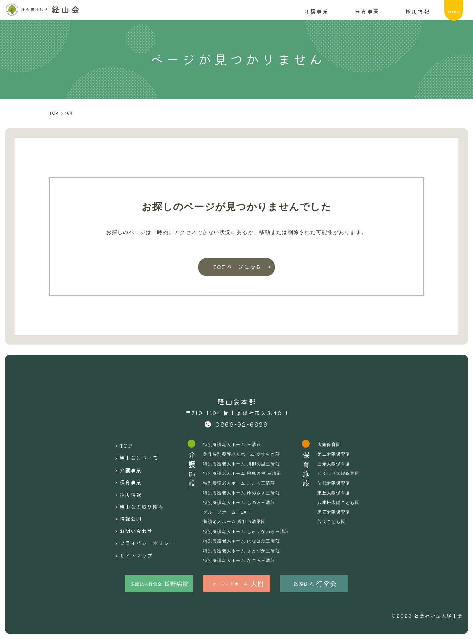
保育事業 (124, 475)
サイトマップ (130, 537)
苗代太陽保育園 (340, 483)
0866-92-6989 (242, 424)
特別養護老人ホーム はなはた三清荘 (243, 540)
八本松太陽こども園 (345, 502)
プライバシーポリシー (143, 527)
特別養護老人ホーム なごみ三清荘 (240, 560)
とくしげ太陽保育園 (345, 473)
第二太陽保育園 (340, 454)
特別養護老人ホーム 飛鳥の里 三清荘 (244, 473)
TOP (119, 444)
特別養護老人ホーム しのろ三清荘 (240, 502)
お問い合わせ (130, 516)
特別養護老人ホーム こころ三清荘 (240, 483)
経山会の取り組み (137, 496)
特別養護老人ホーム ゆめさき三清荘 (243, 492)
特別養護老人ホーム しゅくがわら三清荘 (248, 531)
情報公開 (124, 506)
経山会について (133, 455)
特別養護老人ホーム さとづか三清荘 (243, 550)
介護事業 (124, 465)
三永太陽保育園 (340, 463)
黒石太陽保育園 (340, 512)
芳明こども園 (338, 521)
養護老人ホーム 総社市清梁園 (235, 521)
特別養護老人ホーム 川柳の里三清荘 (243, 463)
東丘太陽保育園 (340, 492)
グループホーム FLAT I (228, 512)
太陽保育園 (335, 444)
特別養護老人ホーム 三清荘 (233, 444)
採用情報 (124, 486)
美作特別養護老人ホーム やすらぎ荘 (243, 454)
